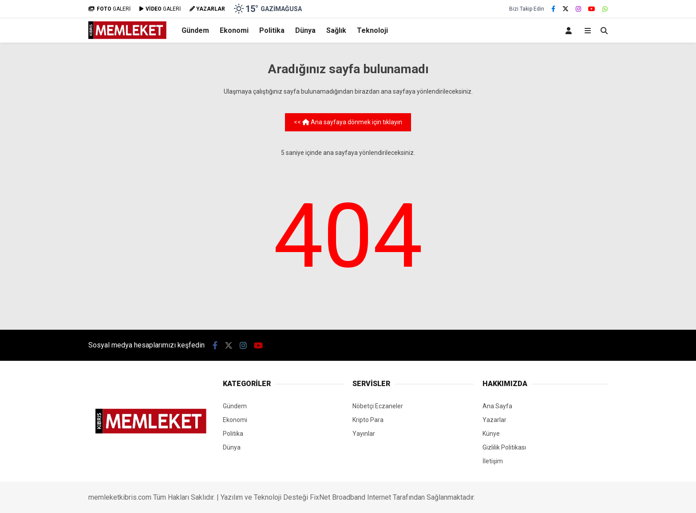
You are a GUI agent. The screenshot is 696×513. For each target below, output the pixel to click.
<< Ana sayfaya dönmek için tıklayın (348, 122)
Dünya (305, 30)
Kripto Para (368, 419)
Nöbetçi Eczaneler (377, 406)
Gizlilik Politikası (504, 447)
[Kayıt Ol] (570, 30)
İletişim (492, 461)
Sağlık (336, 30)
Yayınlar (363, 433)
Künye (491, 433)
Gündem (195, 30)
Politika (272, 30)
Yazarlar (494, 419)
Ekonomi (234, 30)
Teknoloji (372, 30)
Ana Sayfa (497, 406)
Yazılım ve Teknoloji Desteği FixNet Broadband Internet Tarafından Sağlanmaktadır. (348, 497)
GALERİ (109, 9)
